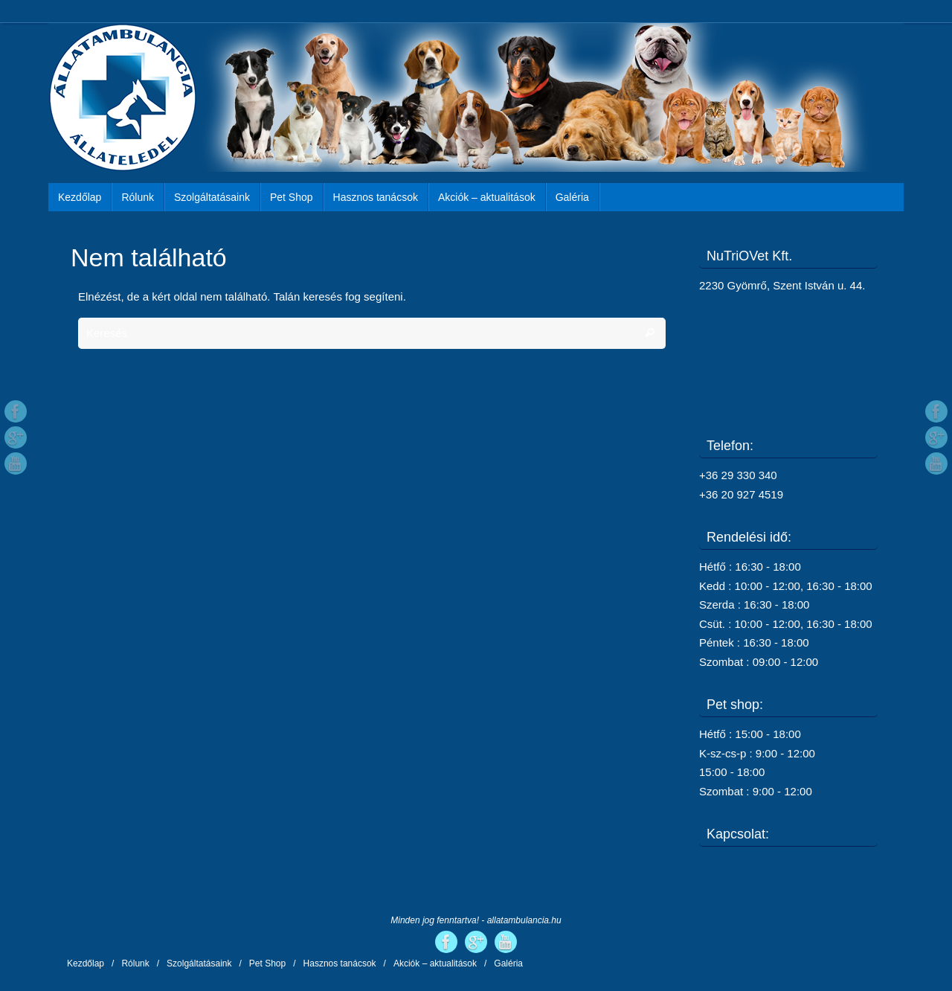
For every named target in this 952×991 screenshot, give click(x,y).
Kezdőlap (85, 963)
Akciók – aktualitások (435, 963)
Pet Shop (267, 963)
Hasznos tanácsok (339, 963)
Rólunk (135, 963)
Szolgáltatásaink (199, 963)
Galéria (508, 963)
